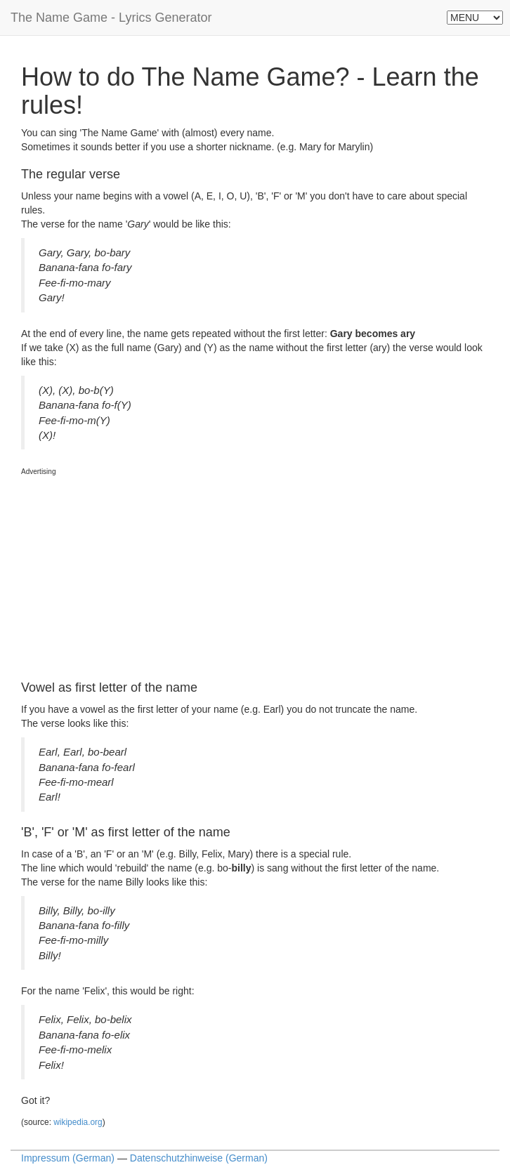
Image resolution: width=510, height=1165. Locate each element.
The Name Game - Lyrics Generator (111, 18)
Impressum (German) (68, 1158)
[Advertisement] (126, 565)
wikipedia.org (77, 1122)
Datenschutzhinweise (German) (199, 1158)
